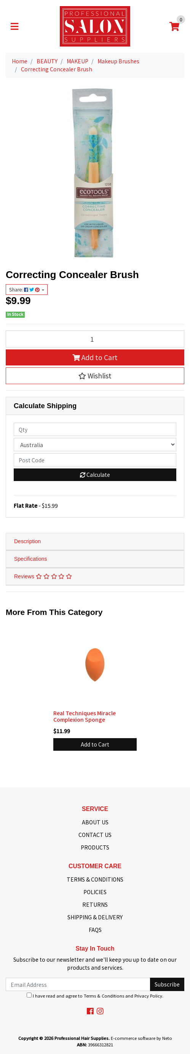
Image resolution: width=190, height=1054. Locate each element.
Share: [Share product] (25, 289)
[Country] (95, 444)
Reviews (43, 576)
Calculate (95, 474)
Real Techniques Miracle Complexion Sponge (84, 716)
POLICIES (95, 892)
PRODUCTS (95, 847)
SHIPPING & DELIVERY (95, 917)
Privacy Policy (148, 996)
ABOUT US (95, 822)
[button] (95, 375)
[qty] (95, 429)
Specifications (30, 559)
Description (27, 541)
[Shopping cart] (174, 26)
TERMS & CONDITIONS (95, 879)
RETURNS (95, 904)
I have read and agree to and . (95, 996)
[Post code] (95, 460)
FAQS (95, 929)
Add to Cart (95, 357)
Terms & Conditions (104, 996)
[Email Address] (78, 984)
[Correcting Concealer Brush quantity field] (95, 338)
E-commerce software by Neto (141, 1038)
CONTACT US (95, 834)
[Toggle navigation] (14, 26)
